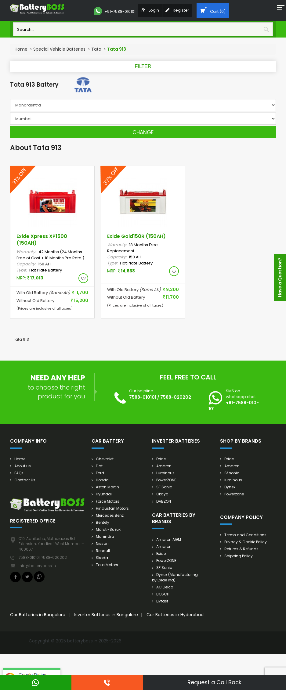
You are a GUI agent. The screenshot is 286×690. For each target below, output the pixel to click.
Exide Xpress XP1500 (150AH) (41, 240)
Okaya (162, 494)
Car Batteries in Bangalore (37, 615)
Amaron (164, 466)
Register (177, 10)
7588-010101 (142, 397)
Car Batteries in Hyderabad (175, 615)
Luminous (165, 473)
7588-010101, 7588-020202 (43, 557)
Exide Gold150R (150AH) (136, 236)
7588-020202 (175, 397)
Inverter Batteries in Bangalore (106, 615)
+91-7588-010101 (115, 11)
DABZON (163, 501)
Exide (161, 459)
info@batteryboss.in (37, 565)
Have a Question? (280, 277)
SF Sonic (164, 487)
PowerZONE (166, 480)
